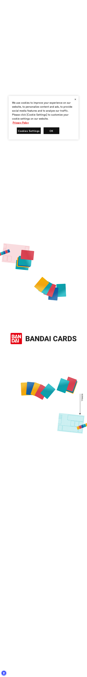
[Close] (75, 99)
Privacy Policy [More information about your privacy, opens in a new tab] (21, 122)
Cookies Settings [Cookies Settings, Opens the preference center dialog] (29, 131)
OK (51, 131)
